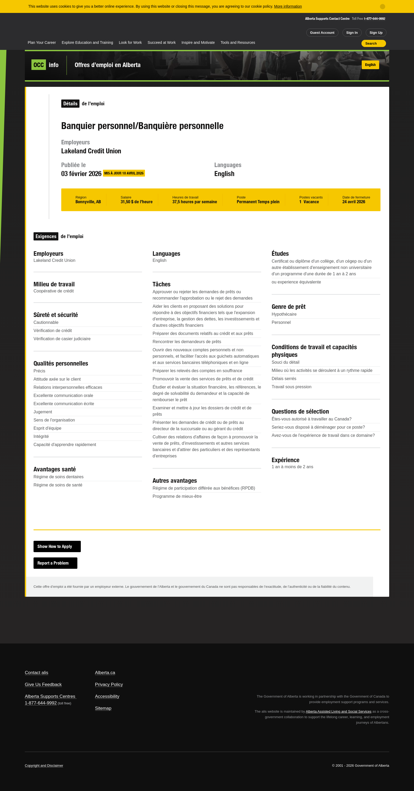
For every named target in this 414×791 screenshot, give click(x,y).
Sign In (352, 33)
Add (337, 43)
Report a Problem (53, 563)
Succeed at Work (162, 42)
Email (37, 177)
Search (371, 43)
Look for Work (130, 42)
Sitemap (103, 708)
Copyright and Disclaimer (44, 766)
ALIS (81, 26)
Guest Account (322, 33)
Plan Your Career (42, 42)
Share (327, 43)
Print (355, 43)
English (370, 65)
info (45, 64)
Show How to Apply (54, 546)
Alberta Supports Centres (50, 696)
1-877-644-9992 (374, 19)
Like (346, 43)
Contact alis (36, 672)
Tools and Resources (238, 42)
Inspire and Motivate (198, 42)
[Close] (382, 6)
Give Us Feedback (43, 684)
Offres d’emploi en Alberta (108, 64)
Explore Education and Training (87, 42)
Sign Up (376, 33)
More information (288, 6)
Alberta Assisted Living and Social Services (338, 711)
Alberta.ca (105, 672)
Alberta (45, 26)
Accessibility (107, 696)
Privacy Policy (109, 684)
